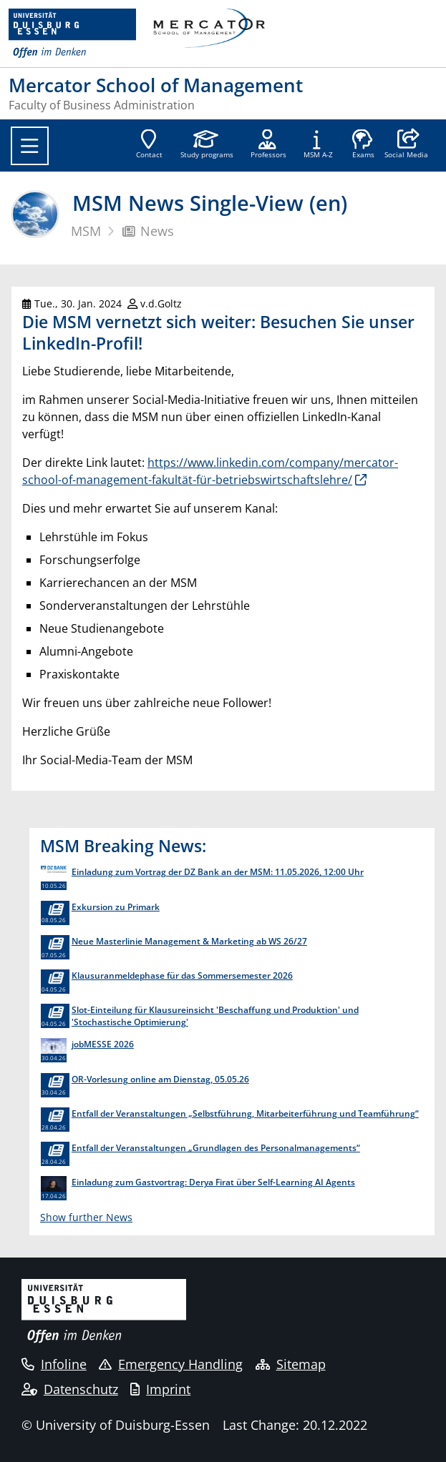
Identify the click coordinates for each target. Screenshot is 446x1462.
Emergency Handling (171, 1364)
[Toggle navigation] (30, 146)
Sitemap (291, 1364)
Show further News (86, 1217)
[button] (406, 145)
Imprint (160, 1389)
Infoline (54, 1364)
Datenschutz (69, 1389)
